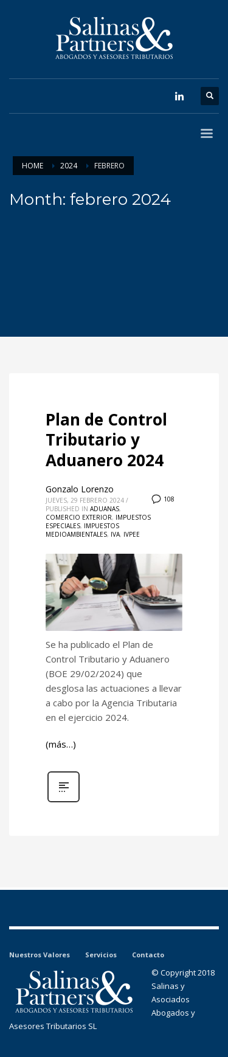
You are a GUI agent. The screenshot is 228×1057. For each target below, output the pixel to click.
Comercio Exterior (79, 517)
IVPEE (131, 534)
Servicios (101, 954)
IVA (115, 534)
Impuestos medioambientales (82, 530)
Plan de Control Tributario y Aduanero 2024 (106, 440)
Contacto (148, 954)
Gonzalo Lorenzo (80, 489)
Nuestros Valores (39, 954)
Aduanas (104, 508)
